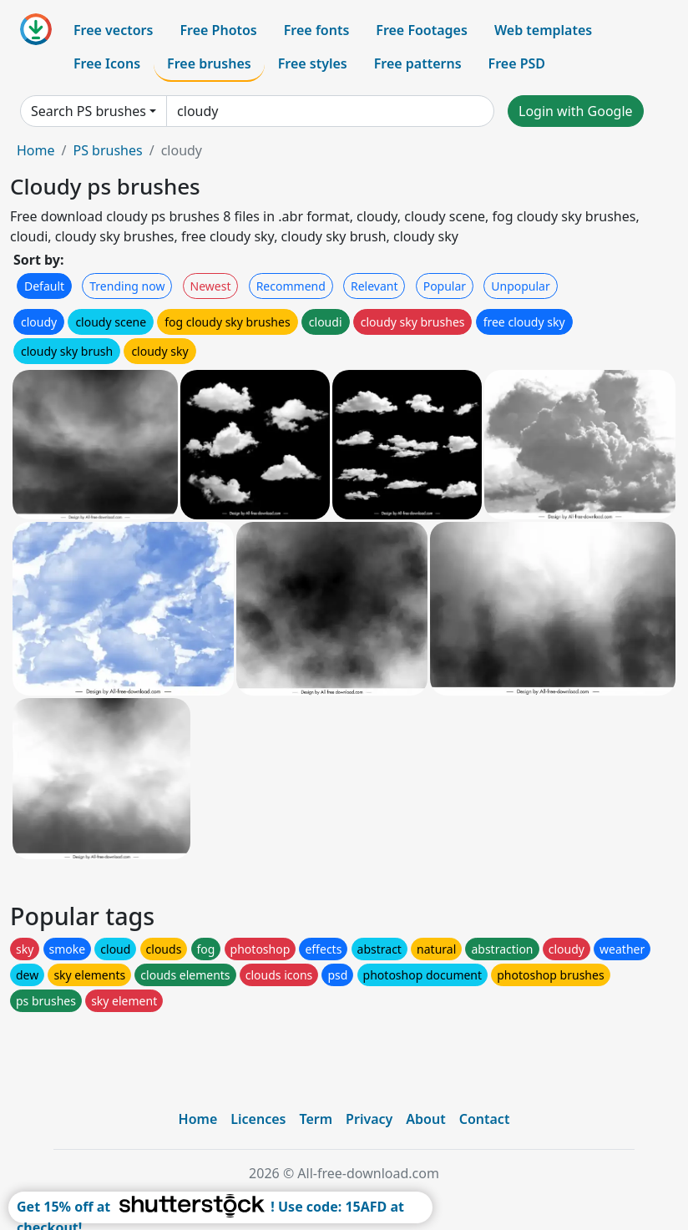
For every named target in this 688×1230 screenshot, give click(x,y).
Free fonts (317, 30)
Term (315, 1119)
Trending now (126, 286)
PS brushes (107, 150)
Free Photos (218, 30)
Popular (444, 286)
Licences (258, 1119)
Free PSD (516, 63)
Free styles (312, 63)
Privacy (369, 1119)
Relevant (374, 286)
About (425, 1119)
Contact (484, 1119)
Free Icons (106, 63)
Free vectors (113, 30)
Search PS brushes (88, 111)
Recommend (291, 286)
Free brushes (209, 63)
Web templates (543, 30)
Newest (210, 286)
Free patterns (418, 63)
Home (36, 150)
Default (44, 286)
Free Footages (422, 30)
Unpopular (520, 286)
